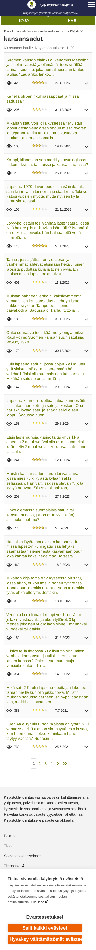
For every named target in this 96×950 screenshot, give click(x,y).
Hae (72, 20)
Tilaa (8, 846)
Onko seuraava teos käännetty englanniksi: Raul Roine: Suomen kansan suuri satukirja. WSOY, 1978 (45, 337)
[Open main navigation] (91, 4)
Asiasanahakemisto (53, 31)
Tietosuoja (12, 866)
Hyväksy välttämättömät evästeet (46, 939)
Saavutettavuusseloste (22, 856)
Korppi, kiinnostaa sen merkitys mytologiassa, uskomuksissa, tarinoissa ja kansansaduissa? (47, 162)
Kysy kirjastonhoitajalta (20, 31)
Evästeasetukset (44, 917)
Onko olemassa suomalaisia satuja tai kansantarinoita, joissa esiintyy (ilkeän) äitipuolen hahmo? (40, 515)
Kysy (24, 20)
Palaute (10, 836)
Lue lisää (37, 902)
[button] (86, 85)
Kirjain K (76, 31)
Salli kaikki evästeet (45, 928)
